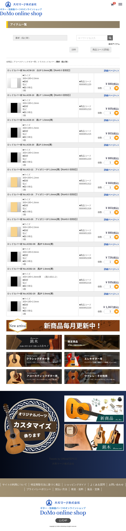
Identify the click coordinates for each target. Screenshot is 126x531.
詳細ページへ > (111, 70)
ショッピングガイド (75, 484)
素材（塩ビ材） (62, 62)
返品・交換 (93, 489)
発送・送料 (77, 489)
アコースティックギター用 (25, 62)
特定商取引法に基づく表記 (45, 484)
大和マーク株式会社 (63, 463)
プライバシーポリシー (38, 489)
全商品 (9, 62)
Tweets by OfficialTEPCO (63, 459)
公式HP (63, 520)
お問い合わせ (116, 484)
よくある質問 (97, 484)
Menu (121, 3)
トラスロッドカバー (46, 62)
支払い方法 (61, 489)
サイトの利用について (14, 484)
